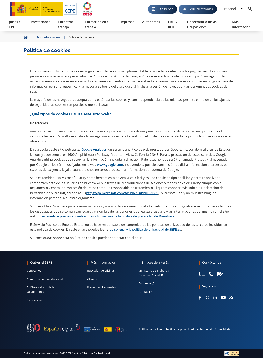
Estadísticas (34, 300)
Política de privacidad (180, 329)
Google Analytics (94, 149)
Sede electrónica (200, 9)
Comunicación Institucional (45, 279)
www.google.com (110, 164)
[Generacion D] (78, 327)
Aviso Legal (204, 329)
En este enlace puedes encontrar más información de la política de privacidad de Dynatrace (106, 216)
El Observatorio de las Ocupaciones (41, 289)
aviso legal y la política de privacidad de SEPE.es (145, 229)
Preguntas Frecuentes (101, 287)
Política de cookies (150, 329)
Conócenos (34, 270)
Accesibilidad (223, 329)
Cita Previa (165, 9)
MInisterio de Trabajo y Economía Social (154, 273)
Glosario (92, 279)
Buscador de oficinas (101, 270)
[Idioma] (233, 9)
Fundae (143, 292)
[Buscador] (250, 9)
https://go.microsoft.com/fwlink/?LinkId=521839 (122, 193)
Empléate (145, 283)
